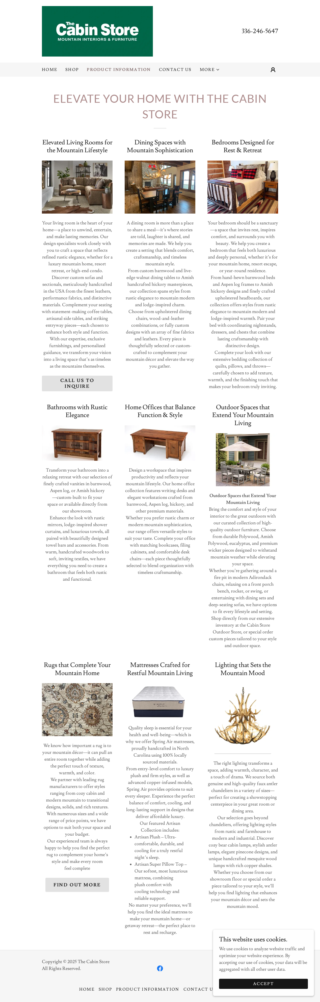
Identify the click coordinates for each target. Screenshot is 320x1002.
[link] (97, 30)
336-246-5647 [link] (260, 31)
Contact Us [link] (175, 69)
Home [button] (87, 989)
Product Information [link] (119, 69)
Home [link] (49, 69)
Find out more (77, 885)
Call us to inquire (77, 383)
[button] (210, 70)
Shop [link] (72, 69)
